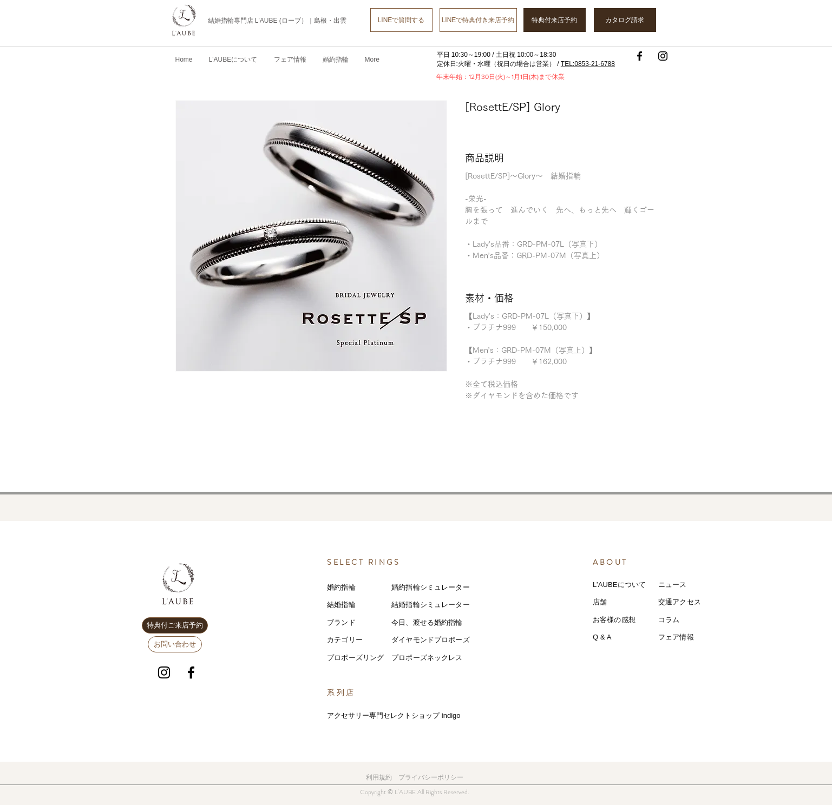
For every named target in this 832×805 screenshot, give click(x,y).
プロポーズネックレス (426, 658)
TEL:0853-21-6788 (588, 64)
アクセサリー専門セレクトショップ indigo (393, 715)
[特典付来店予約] (554, 20)
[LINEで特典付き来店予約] (478, 20)
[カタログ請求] (625, 20)
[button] (290, 59)
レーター (455, 605)
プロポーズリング (355, 658)
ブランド (341, 622)
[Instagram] (663, 56)
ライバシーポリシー (434, 777)
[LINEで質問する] (401, 20)
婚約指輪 (341, 587)
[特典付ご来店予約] (175, 625)
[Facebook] (639, 56)
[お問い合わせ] (175, 644)
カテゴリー (345, 640)
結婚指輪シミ (412, 605)
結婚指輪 (341, 605)
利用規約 (379, 777)
